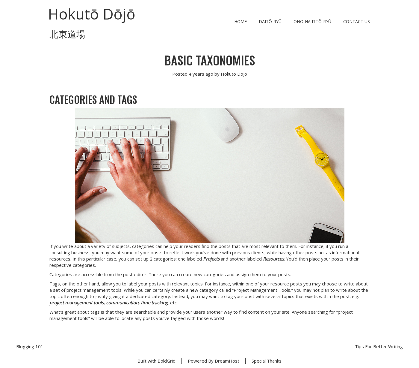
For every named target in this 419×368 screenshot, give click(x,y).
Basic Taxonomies (209, 60)
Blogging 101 (26, 346)
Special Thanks (267, 361)
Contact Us (356, 21)
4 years (196, 74)
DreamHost (227, 361)
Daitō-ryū (270, 21)
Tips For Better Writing (382, 346)
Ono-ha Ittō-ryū (312, 21)
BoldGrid (167, 361)
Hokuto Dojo (234, 74)
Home (240, 21)
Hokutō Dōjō (91, 14)
